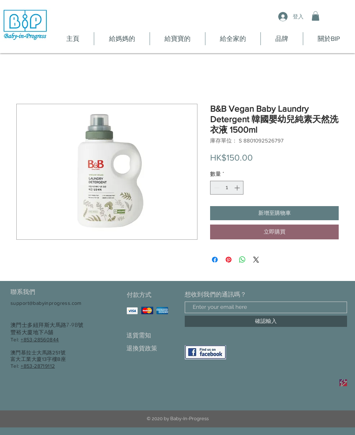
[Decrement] (216, 188)
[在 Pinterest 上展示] (228, 259)
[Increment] (238, 188)
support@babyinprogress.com (46, 303)
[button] (316, 16)
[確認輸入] (266, 321)
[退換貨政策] (152, 349)
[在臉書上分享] (214, 259)
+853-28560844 (40, 339)
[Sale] (343, 382)
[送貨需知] (152, 336)
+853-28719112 (38, 366)
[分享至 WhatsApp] (242, 259)
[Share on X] (256, 259)
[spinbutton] (227, 188)
